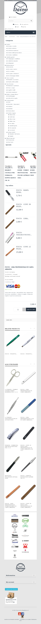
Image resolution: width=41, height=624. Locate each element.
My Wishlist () (9, 28)
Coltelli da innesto (13, 61)
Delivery (16, 24)
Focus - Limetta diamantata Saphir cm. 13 (26, 477)
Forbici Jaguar (12, 113)
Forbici (8, 44)
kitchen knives (10, 65)
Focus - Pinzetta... (11, 354)
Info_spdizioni (24, 24)
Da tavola (10, 67)
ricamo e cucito (12, 46)
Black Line (12, 114)
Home (6, 36)
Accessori (12, 130)
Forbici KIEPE (11, 132)
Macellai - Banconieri (13, 104)
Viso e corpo (11, 87)
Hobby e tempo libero (12, 94)
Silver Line (12, 119)
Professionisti (10, 100)
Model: (7, 272)
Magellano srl (25, 610)
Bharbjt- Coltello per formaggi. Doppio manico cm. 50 (10, 175)
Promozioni (11, 140)
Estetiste (10, 108)
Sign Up (24, 26)
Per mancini (13, 128)
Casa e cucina (10, 78)
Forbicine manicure (13, 50)
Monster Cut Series (15, 134)
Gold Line (12, 117)
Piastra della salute (13, 81)
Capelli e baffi (11, 90)
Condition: (8, 282)
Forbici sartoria (12, 48)
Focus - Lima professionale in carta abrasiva (26, 391)
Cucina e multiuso (12, 55)
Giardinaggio (11, 96)
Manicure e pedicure (13, 85)
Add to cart (31, 309)
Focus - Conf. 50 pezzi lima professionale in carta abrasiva (26, 505)
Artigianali (11, 63)
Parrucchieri (11, 111)
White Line (12, 121)
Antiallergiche (13, 125)
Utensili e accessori (13, 79)
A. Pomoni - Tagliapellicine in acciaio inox (11, 419)
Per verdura (11, 71)
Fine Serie (10, 142)
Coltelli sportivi (10, 57)
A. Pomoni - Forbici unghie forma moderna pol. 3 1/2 (11, 391)
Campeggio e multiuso (14, 58)
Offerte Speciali (10, 138)
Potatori (10, 106)
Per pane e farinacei (13, 73)
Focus (11, 279)
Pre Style (12, 123)
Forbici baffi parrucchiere (15, 52)
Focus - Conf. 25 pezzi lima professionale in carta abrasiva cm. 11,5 (26, 447)
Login (17, 26)
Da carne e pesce (12, 69)
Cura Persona (12, 36)
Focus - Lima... (22, 218)
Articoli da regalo (12, 98)
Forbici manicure (12, 92)
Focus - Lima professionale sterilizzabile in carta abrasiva (10, 505)
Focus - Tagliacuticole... (24, 234)
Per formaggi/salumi (13, 75)
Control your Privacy (11, 589)
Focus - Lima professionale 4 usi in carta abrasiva (27, 419)
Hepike (11, 136)
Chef (9, 102)
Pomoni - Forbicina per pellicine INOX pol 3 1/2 (11, 446)
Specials (8, 145)
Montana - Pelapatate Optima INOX (11, 477)
